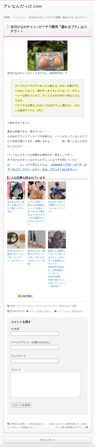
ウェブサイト (18, 355)
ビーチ (39, 306)
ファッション (63, 311)
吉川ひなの (64, 306)
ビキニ (31, 306)
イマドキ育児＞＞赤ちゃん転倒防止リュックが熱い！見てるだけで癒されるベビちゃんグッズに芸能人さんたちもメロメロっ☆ (36, 213)
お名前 (15, 328)
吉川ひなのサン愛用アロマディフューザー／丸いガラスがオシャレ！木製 (36, 257)
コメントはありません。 (41, 311)
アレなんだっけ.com (23, 6)
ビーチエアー (50, 306)
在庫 (74, 306)
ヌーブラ (21, 306)
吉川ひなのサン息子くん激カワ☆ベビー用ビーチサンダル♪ (15, 207)
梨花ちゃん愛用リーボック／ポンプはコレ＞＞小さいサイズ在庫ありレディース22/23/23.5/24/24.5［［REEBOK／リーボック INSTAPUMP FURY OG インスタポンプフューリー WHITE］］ (56, 269)
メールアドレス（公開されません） (31, 342)
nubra (12, 306)
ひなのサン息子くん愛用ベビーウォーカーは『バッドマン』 (56, 207)
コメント (16, 369)
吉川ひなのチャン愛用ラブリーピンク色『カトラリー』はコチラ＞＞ (15, 256)
